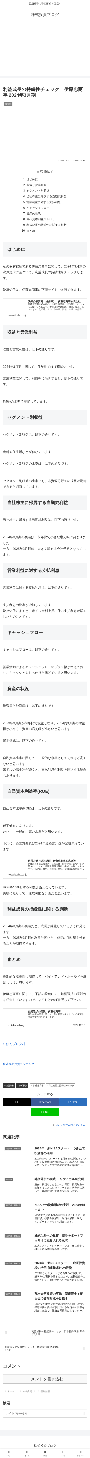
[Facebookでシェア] (45, 1104)
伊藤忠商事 (37, 1087)
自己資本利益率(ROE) (40, 220)
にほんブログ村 (14, 1045)
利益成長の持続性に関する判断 (46, 225)
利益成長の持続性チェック (60, 1087)
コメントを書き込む (45, 1380)
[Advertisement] (45, 50)
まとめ (30, 231)
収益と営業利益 (36, 185)
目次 (40, 171)
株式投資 (22, 1087)
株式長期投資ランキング (18, 1065)
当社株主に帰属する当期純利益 (46, 196)
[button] (84, 1415)
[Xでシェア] (17, 1104)
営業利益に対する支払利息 (43, 202)
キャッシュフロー (37, 208)
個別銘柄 (9, 1087)
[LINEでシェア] (45, 1113)
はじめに (32, 179)
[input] (45, 1415)
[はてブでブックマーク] (73, 1104)
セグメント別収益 (37, 191)
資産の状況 (33, 214)
